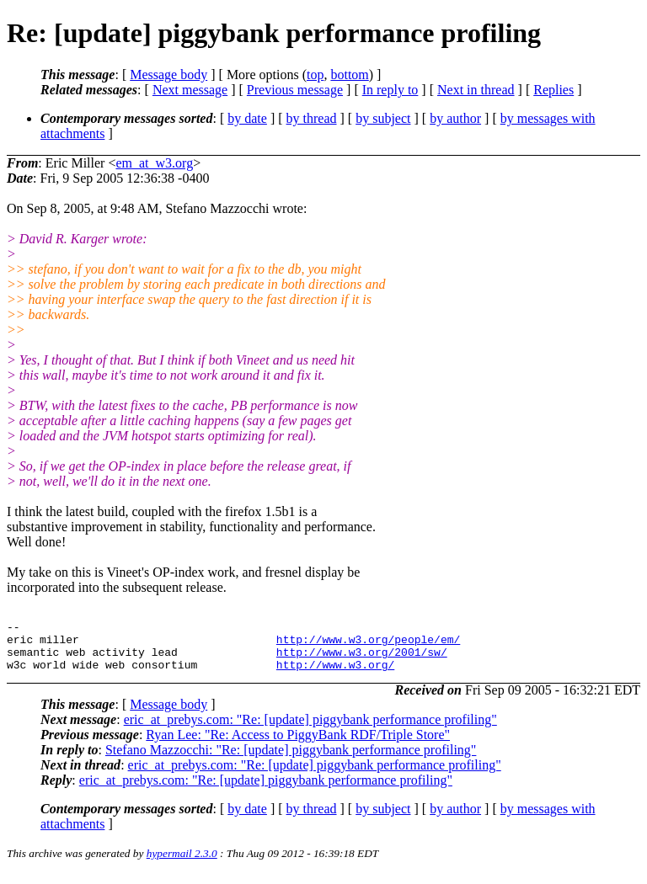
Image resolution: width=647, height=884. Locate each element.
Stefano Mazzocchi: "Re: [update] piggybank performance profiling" (290, 760)
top (315, 74)
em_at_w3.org (154, 163)
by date (247, 118)
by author (455, 118)
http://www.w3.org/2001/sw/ (361, 659)
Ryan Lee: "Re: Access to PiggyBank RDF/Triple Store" (298, 745)
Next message (189, 90)
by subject (383, 118)
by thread (311, 118)
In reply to (390, 90)
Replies (553, 90)
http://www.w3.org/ (335, 674)
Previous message (295, 90)
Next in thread (476, 90)
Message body (168, 74)
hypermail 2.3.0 (182, 863)
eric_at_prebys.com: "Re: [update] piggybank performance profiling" (310, 729)
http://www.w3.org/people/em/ (368, 644)
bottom (349, 74)
